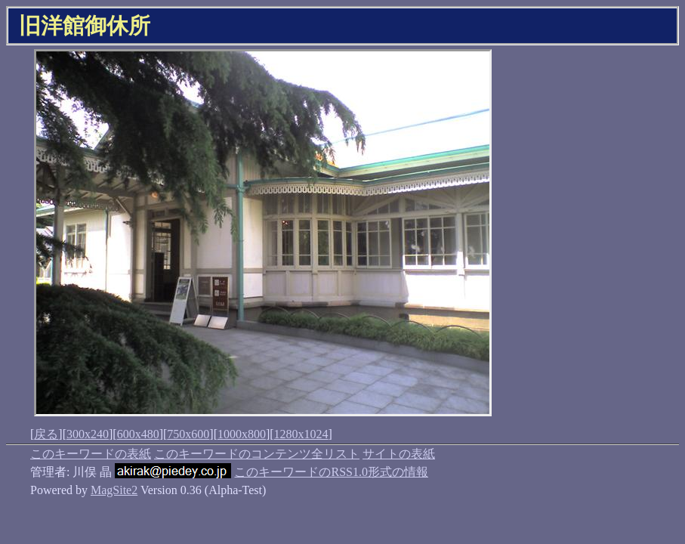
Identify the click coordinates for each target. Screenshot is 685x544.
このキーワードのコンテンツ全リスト (256, 453)
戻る (46, 434)
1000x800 (242, 434)
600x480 (138, 434)
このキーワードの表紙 (90, 453)
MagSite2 (114, 490)
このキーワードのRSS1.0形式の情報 (330, 471)
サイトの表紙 (399, 453)
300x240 (87, 434)
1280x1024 (301, 434)
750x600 (188, 434)
